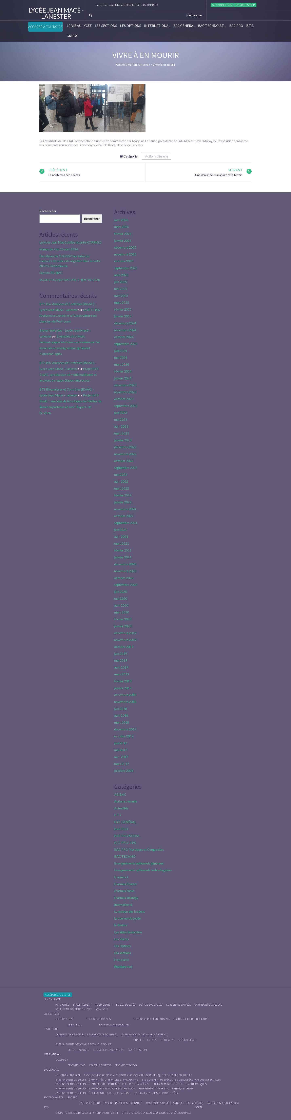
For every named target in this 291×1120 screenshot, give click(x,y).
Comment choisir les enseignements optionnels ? (86, 1034)
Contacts (102, 1009)
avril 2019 (121, 667)
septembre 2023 (125, 406)
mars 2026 (121, 227)
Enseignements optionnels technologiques (143, 870)
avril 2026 (121, 220)
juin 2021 (120, 529)
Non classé (121, 959)
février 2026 (122, 233)
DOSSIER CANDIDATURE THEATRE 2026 (69, 279)
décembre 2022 (125, 447)
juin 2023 (120, 412)
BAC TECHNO (125, 856)
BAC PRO (236, 26)
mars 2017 (121, 763)
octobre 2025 (123, 261)
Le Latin (152, 1040)
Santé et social (137, 1050)
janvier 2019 (122, 688)
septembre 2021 (125, 523)
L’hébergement (82, 1004)
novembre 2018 (125, 702)
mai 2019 (120, 660)
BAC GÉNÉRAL (184, 26)
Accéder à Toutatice (45, 27)
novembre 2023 (125, 392)
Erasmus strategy (126, 898)
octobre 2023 (123, 399)
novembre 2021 (125, 509)
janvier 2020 (122, 626)
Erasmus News (124, 891)
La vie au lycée (79, 26)
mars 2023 (121, 433)
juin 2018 (120, 708)
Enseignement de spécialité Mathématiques (180, 1084)
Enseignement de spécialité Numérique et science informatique (95, 1088)
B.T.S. (250, 26)
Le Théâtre (167, 1040)
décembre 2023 (125, 385)
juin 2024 (120, 350)
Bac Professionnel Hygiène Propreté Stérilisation (111, 1103)
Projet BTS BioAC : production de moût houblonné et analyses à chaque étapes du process (68, 374)
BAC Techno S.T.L (212, 26)
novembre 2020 (125, 571)
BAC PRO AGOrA (126, 836)
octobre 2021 (123, 516)
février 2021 (122, 550)
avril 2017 (121, 757)
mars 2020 (121, 612)
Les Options (130, 26)
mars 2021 (121, 543)
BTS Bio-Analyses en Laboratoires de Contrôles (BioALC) (156, 1113)
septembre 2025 (125, 268)
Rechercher (48, 211)
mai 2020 (120, 598)
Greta (72, 36)
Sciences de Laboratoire (108, 1050)
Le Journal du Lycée (127, 918)
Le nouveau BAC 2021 (68, 1075)
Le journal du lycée (178, 1004)
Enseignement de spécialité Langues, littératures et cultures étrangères (102, 1084)
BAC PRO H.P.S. (125, 842)
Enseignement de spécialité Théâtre (156, 1093)
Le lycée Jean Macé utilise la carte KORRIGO (128, 5)
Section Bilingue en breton (190, 1019)
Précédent (57, 170)
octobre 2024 (123, 337)
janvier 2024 (122, 378)
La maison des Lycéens (129, 911)
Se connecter (222, 5)
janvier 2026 (122, 240)
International (157, 26)
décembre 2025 (125, 247)
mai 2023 (120, 419)
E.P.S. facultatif (187, 1040)
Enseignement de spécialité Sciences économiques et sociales (181, 1079)
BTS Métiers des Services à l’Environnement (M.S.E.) (87, 1113)
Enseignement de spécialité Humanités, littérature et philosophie (97, 1079)
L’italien (138, 1040)
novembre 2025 (125, 254)
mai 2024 (120, 357)
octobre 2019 (123, 646)
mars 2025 (121, 302)
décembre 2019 (125, 633)
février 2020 (122, 619)
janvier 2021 (122, 557)
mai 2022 (120, 474)
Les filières (121, 939)
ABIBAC (120, 794)
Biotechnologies (78, 1050)
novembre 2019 (125, 640)
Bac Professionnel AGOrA (223, 1103)
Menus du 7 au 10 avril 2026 (58, 249)
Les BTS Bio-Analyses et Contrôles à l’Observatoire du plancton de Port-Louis (70, 315)
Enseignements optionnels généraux (138, 863)
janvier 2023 (122, 440)
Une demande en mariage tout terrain (218, 175)
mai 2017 (120, 750)
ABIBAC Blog (75, 1024)
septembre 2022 (125, 468)
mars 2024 (121, 364)
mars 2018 (121, 722)
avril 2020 (121, 605)
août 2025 (121, 275)
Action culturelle (156, 156)
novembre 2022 (125, 454)
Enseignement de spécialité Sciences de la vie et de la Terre (93, 1093)
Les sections (106, 26)
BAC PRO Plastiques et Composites (139, 849)
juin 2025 (120, 282)
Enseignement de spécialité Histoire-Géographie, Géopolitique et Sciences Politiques (138, 1075)
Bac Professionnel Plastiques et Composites (174, 1103)
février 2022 (122, 495)
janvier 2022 (122, 502)
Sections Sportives (98, 1019)
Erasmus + (121, 877)
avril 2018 (121, 715)
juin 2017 (120, 743)
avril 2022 (121, 481)
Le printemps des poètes (64, 175)
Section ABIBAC (50, 273)
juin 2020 (120, 591)
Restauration (123, 966)
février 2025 (122, 309)
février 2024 (122, 371)
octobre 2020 (123, 578)
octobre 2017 (123, 736)
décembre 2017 (125, 729)
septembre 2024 (125, 344)
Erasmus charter (100, 1065)
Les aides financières (128, 932)
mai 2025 (120, 289)
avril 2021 (121, 536)
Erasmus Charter (125, 884)
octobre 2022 (123, 461)
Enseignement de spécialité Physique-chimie (166, 1088)
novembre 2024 (125, 330)
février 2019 (122, 681)
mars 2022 (121, 488)
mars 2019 (121, 674)
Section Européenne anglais (151, 1019)
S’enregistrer (245, 5)
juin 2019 (120, 653)
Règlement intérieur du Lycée (74, 1009)
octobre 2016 (123, 770)
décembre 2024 (125, 323)
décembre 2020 (125, 564)
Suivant (235, 170)
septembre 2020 (125, 585)
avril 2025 (121, 295)
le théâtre (120, 925)
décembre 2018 (125, 695)
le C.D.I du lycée (125, 1004)
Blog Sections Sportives (114, 1024)
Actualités (121, 808)
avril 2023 (121, 426)
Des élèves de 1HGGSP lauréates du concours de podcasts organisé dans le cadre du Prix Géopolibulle (70, 261)
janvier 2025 (122, 316)
